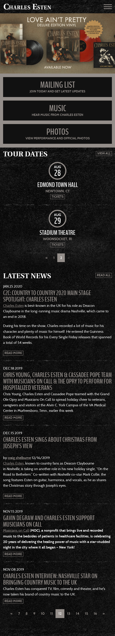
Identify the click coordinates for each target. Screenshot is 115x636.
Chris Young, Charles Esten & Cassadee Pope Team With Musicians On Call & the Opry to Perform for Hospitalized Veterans (57, 381)
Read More (13, 353)
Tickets (57, 196)
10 (43, 613)
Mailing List (57, 85)
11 (51, 613)
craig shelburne (19, 458)
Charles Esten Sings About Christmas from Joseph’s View (50, 443)
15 (86, 613)
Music (57, 108)
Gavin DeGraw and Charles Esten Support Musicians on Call (49, 521)
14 (77, 613)
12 (59, 613)
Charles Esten (13, 305)
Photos (57, 132)
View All (104, 153)
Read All (104, 275)
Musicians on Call (16, 530)
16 (95, 613)
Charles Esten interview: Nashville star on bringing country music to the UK (50, 579)
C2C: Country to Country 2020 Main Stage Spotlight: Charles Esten (47, 296)
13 (68, 613)
